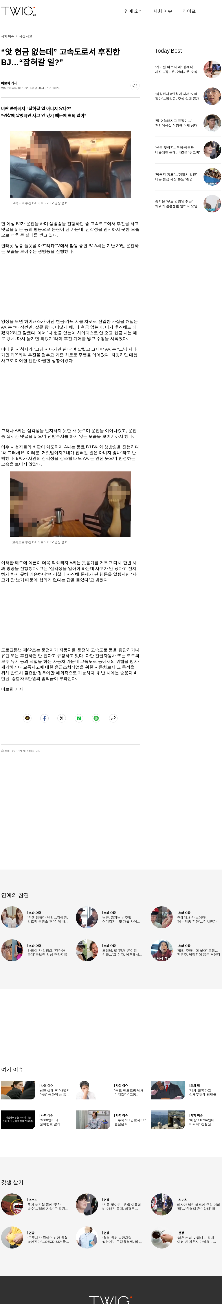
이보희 (5, 83)
